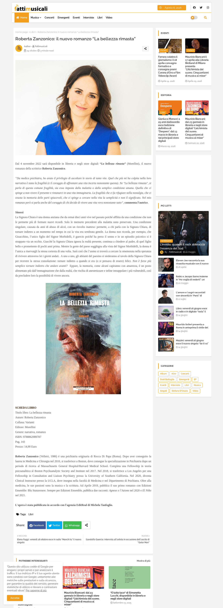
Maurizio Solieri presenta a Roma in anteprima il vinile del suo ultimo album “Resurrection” (192, 329)
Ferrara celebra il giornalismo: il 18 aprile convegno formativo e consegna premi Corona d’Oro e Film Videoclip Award (169, 66)
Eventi (76, 17)
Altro (173, 373)
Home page (21, 32)
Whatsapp (74, 525)
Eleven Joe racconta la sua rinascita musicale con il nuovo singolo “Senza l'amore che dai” (192, 265)
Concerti (49, 17)
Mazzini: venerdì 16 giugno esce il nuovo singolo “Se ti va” (192, 342)
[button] (205, 17)
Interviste (88, 17)
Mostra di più (143, 561)
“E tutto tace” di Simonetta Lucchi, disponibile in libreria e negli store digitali (127, 595)
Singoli (163, 391)
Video (109, 17)
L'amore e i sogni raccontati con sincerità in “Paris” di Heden (190, 295)
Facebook (38, 525)
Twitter (56, 525)
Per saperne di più (36, 590)
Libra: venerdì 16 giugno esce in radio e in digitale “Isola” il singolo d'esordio (191, 311)
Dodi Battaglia (167, 379)
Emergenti (63, 17)
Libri (99, 17)
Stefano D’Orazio (180, 391)
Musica (35, 17)
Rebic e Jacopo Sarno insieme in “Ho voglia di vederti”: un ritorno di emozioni (192, 279)
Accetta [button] (14, 598)
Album (163, 373)
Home (23, 17)
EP (195, 379)
